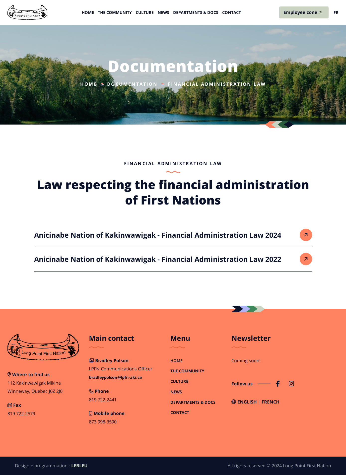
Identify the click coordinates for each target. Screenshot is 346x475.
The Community (115, 12)
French (270, 402)
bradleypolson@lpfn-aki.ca (115, 377)
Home (88, 12)
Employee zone (300, 12)
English (247, 402)
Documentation (132, 84)
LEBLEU (79, 466)
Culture (145, 12)
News (163, 12)
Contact (231, 12)
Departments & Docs (195, 12)
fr (336, 12)
